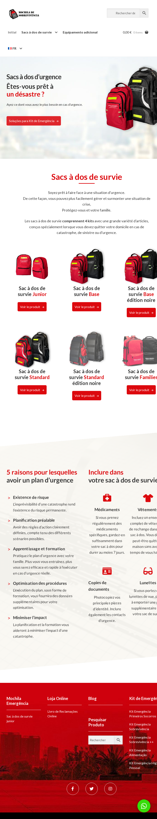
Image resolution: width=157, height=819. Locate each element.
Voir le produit (30, 307)
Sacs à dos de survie (36, 32)
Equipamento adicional (80, 32)
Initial (12, 32)
